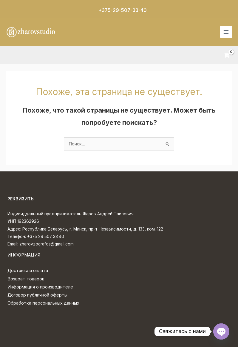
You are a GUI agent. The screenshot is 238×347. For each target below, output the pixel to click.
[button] (119, 10)
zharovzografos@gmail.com (46, 244)
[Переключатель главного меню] (226, 32)
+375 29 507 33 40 (45, 236)
